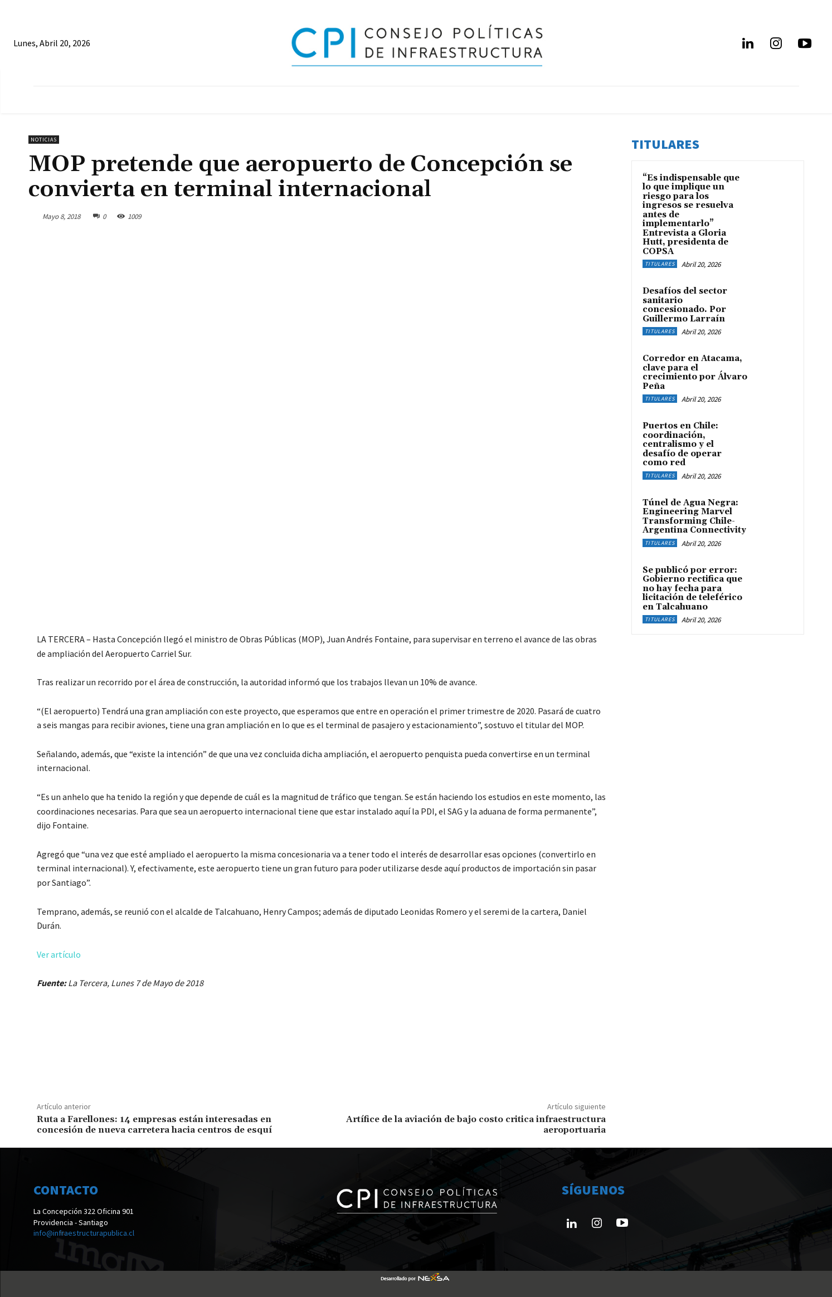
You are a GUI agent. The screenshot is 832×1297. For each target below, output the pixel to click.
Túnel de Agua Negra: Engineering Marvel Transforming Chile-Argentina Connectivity (694, 517)
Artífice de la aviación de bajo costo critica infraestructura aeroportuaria (476, 1124)
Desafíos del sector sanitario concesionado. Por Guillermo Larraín (685, 305)
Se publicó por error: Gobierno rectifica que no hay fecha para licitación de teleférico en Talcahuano (692, 588)
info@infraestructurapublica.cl (83, 1233)
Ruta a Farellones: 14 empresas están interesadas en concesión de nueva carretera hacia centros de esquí (154, 1124)
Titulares (660, 263)
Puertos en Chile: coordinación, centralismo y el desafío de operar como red (682, 444)
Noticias (43, 139)
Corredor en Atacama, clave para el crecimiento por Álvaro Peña (695, 372)
